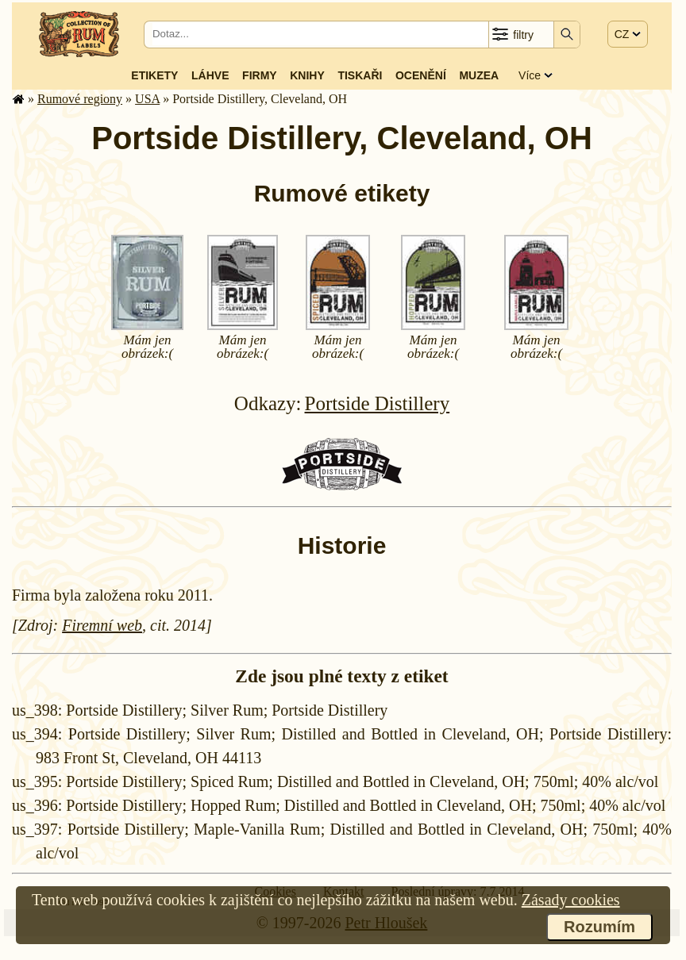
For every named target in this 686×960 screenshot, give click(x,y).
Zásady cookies (571, 899)
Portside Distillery (377, 403)
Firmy (259, 75)
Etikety (154, 75)
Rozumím (599, 926)
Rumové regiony (79, 99)
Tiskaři (359, 75)
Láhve (210, 75)
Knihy (307, 75)
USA (147, 99)
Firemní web (102, 625)
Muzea (479, 75)
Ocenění (420, 75)
